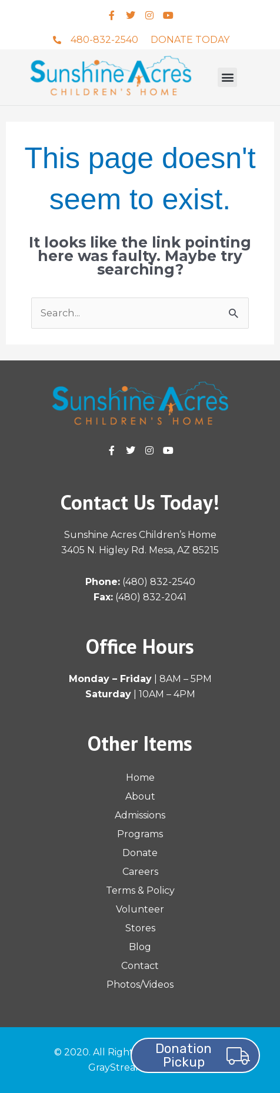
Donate (140, 852)
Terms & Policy (140, 890)
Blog (140, 946)
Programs (140, 834)
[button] (227, 77)
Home (140, 777)
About (140, 796)
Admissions (140, 815)
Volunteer (140, 909)
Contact (140, 965)
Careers (140, 871)
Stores (140, 928)
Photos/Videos (140, 984)
